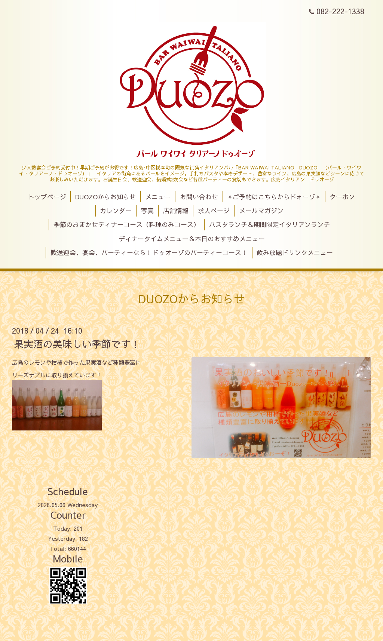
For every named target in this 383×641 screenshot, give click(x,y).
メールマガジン (261, 210)
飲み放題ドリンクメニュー (295, 252)
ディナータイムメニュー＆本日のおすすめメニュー (192, 238)
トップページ (47, 196)
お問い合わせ (199, 196)
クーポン (342, 196)
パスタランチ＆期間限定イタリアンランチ (269, 224)
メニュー (158, 196)
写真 (147, 210)
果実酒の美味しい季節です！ (77, 343)
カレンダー (116, 210)
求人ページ (214, 210)
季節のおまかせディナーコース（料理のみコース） (126, 224)
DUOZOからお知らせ (105, 196)
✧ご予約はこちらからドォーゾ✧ (274, 196)
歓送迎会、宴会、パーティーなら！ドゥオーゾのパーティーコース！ (149, 252)
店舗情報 (176, 210)
